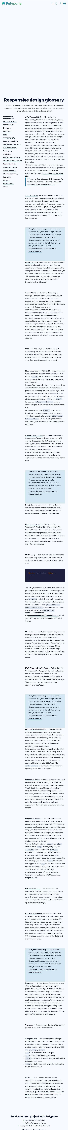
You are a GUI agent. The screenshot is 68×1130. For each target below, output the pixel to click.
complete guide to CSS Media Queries (43, 615)
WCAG (5, 187)
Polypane (11, 3)
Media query (7, 151)
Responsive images (10, 167)
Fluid (5, 134)
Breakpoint (7, 128)
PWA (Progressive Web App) (12, 157)
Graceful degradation (10, 141)
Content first (7, 131)
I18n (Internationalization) (12, 144)
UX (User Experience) (10, 174)
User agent (7, 177)
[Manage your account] (60, 3)
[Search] (52, 3)
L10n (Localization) (9, 147)
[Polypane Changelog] (56, 3)
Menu (64, 3)
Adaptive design (8, 125)
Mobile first (7, 154)
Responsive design (9, 164)
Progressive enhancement (12, 161)
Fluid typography (9, 138)
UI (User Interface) (9, 170)
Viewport (6, 180)
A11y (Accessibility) (9, 121)
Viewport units (8, 183)
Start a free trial (35, 251)
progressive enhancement (47, 438)
